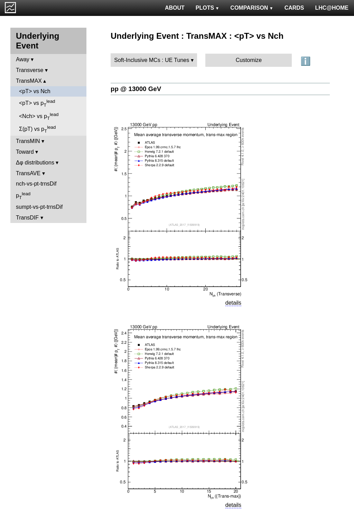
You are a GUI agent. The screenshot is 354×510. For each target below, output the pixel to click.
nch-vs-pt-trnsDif (36, 184)
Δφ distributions (35, 162)
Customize (249, 60)
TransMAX (29, 81)
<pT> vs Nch (34, 91)
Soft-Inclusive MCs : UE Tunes (151, 60)
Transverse (29, 70)
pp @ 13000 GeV (136, 88)
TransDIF (27, 218)
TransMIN (28, 141)
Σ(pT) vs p (37, 129)
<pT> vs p (37, 103)
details (233, 303)
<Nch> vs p (38, 116)
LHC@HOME (331, 8)
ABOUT (175, 8)
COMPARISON (251, 8)
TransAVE (28, 173)
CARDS (294, 8)
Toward (25, 152)
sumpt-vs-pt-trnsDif (39, 207)
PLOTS (208, 8)
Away (22, 59)
